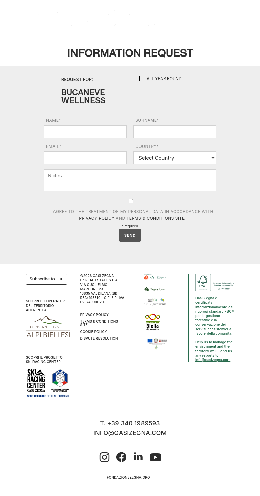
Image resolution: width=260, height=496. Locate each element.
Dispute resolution (99, 338)
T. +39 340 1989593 (130, 423)
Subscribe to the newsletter (48, 279)
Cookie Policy (93, 332)
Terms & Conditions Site (155, 218)
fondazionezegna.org (128, 477)
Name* (53, 120)
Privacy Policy (96, 218)
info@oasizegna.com (212, 360)
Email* (53, 146)
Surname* (147, 120)
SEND (130, 235)
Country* (147, 146)
